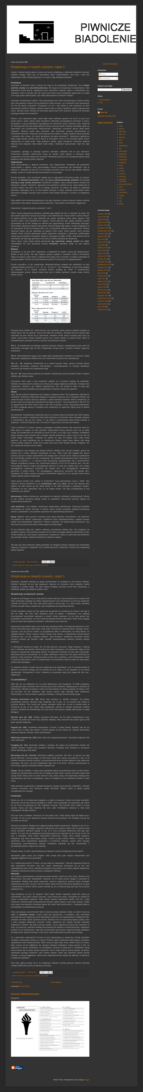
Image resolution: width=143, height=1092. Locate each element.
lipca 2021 (101, 273)
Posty (102, 74)
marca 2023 (102, 217)
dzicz (121, 143)
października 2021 (104, 264)
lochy (121, 165)
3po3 (121, 126)
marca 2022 (102, 250)
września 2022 (103, 234)
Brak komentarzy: (33, 562)
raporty (121, 195)
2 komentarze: (32, 972)
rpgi (42, 565)
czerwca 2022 (103, 242)
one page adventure (122, 180)
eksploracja (29, 565)
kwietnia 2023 (103, 214)
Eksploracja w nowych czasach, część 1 (38, 576)
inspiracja (122, 162)
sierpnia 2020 (103, 304)
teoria (46, 565)
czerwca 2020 (103, 310)
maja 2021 (101, 279)
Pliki (101, 103)
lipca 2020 (101, 307)
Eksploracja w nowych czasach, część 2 (38, 67)
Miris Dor (104, 112)
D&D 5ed (21, 565)
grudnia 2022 (102, 225)
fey (120, 148)
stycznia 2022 (103, 256)
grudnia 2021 (102, 259)
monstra (122, 174)
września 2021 (103, 267)
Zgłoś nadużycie (105, 123)
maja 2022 (101, 245)
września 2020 (103, 301)
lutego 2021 (102, 287)
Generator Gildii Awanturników (25, 994)
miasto (121, 168)
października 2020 (104, 298)
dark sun (122, 134)
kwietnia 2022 (103, 248)
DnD (120, 140)
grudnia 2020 (102, 293)
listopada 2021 (103, 262)
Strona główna (56, 982)
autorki (121, 129)
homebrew (36, 565)
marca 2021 (102, 284)
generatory (123, 151)
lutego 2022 (102, 253)
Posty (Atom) (25, 986)
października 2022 (104, 231)
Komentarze (104, 78)
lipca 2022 (101, 239)
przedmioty (123, 193)
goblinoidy (123, 154)
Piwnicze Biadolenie (110, 64)
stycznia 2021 (103, 290)
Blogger (86, 1080)
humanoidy (123, 160)
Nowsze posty (17, 982)
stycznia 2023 (103, 222)
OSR (121, 187)
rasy (120, 198)
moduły (121, 171)
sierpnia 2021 (103, 270)
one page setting (125, 184)
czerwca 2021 (103, 276)
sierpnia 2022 (103, 236)
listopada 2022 (103, 228)
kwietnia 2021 (103, 281)
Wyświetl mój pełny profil (107, 116)
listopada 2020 (103, 296)
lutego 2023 (102, 220)
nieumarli (122, 177)
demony (122, 137)
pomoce (122, 190)
